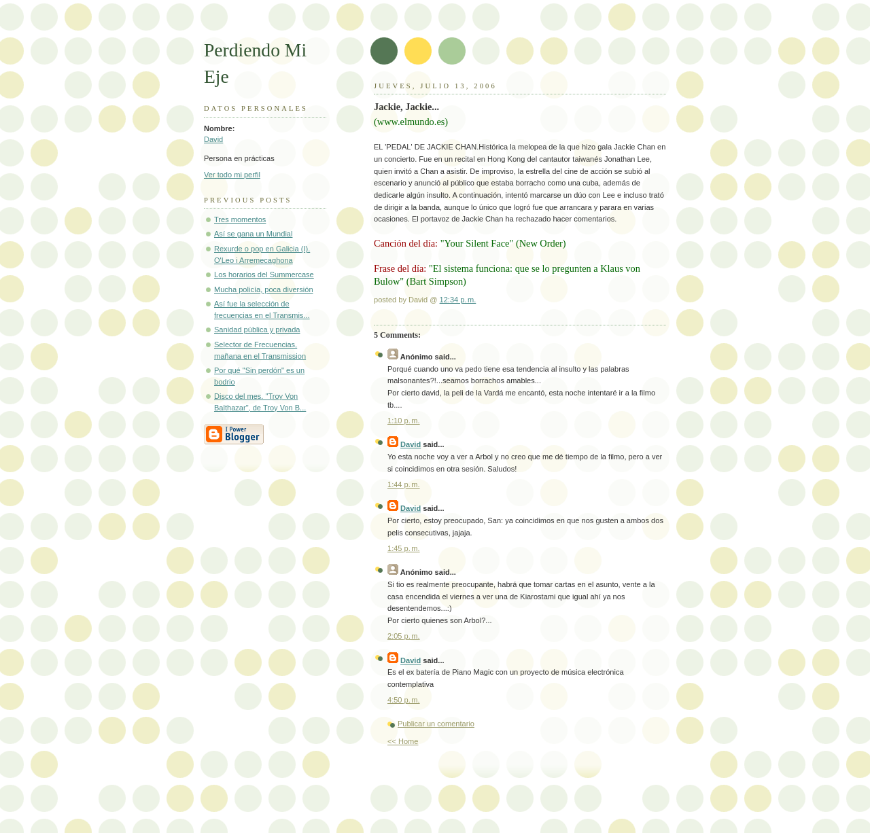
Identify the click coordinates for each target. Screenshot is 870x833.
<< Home (402, 741)
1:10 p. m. (403, 420)
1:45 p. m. (403, 548)
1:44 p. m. (403, 484)
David (213, 139)
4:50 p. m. (403, 700)
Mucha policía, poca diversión (263, 289)
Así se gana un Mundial (253, 234)
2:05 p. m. (403, 636)
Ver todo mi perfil (232, 175)
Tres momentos (240, 219)
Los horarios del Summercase (264, 274)
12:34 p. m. (458, 300)
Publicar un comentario (436, 724)
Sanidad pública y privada (257, 329)
